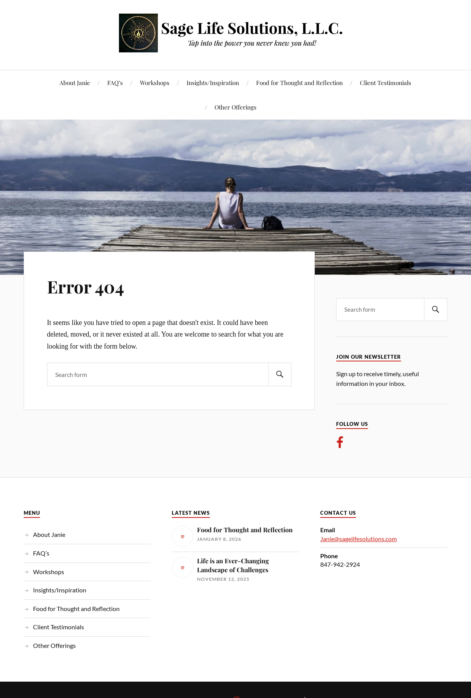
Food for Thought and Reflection (299, 82)
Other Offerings (235, 107)
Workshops (154, 82)
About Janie (74, 82)
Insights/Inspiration (213, 82)
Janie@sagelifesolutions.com (358, 538)
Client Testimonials (385, 82)
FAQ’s (115, 82)
